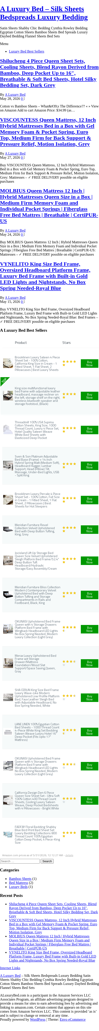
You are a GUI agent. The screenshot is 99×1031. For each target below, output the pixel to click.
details (69, 855)
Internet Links (10, 968)
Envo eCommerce (73, 1019)
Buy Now (89, 363)
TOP (4, 380)
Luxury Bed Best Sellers (26, 51)
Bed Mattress (18, 883)
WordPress (37, 1019)
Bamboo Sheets (20, 879)
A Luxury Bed (15, 94)
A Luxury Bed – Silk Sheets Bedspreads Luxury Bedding (44, 13)
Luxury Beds (18, 887)
